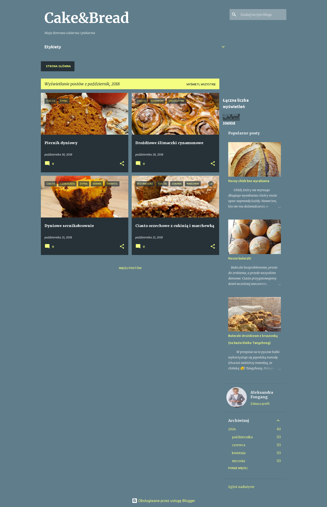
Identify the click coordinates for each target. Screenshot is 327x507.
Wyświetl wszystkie (201, 84)
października (242, 437)
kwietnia (238, 453)
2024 (232, 429)
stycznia (238, 461)
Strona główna (58, 66)
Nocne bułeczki (239, 258)
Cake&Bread (87, 18)
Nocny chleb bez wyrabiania (248, 181)
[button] (122, 164)
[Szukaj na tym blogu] (262, 14)
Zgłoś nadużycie (241, 487)
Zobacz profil (260, 404)
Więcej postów (130, 268)
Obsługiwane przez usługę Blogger (163, 501)
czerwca (238, 445)
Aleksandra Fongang (261, 394)
